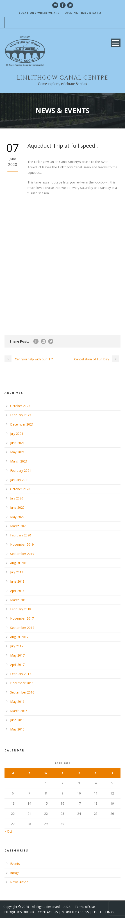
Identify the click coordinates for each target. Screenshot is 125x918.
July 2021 (16, 433)
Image (14, 873)
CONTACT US (48, 912)
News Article (19, 882)
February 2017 (20, 674)
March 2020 (18, 526)
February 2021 (20, 470)
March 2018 (18, 600)
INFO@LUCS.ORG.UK (18, 912)
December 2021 (22, 424)
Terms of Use (85, 906)
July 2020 (16, 498)
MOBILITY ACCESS (75, 912)
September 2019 (22, 554)
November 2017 (22, 618)
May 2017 (17, 655)
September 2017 (22, 627)
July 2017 (16, 646)
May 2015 (17, 729)
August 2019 (19, 563)
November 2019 (22, 544)
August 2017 (19, 637)
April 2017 (17, 664)
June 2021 (17, 443)
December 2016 (22, 683)
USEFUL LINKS (103, 912)
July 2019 (16, 572)
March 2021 (18, 461)
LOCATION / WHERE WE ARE (39, 12)
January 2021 (19, 480)
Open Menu (115, 43)
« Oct (8, 831)
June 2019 (17, 581)
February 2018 (20, 609)
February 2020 (20, 535)
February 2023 (20, 415)
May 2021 (17, 452)
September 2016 (22, 692)
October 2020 (20, 489)
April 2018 (17, 590)
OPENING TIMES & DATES (83, 12)
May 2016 (17, 701)
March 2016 (18, 711)
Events (15, 863)
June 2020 (17, 507)
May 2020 (17, 517)
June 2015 (17, 720)
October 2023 (20, 406)
